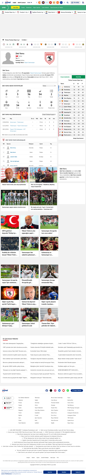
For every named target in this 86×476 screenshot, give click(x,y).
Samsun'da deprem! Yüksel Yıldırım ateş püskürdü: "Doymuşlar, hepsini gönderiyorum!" (29, 303)
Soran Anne (70, 402)
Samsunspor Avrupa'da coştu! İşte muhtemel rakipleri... (9, 281)
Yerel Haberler (22, 423)
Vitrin (36, 405)
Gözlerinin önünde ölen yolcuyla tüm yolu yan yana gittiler (42, 370)
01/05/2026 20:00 (22, 47)
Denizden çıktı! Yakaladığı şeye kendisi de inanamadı (70, 347)
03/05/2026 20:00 (78, 47)
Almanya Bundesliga (64, 12)
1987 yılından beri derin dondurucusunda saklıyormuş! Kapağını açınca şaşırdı (15, 347)
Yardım (33, 457)
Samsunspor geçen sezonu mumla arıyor (14, 207)
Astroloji (37, 402)
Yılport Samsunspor (29, 62)
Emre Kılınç (13, 148)
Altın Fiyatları (54, 410)
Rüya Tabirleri (54, 418)
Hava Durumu (54, 420)
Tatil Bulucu (71, 405)
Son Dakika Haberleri (23, 397)
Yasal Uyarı (52, 457)
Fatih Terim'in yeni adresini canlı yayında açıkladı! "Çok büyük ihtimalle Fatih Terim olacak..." (42, 452)
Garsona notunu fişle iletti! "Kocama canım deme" (15, 351)
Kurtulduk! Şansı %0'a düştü (38, 351)
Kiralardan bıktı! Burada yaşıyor (67, 362)
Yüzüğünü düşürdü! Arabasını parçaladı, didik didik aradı (41, 359)
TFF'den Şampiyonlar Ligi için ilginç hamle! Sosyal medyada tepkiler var (42, 438)
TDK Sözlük (70, 418)
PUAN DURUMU (65, 77)
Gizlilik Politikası (45, 457)
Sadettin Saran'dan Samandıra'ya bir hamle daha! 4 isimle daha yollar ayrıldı (42, 440)
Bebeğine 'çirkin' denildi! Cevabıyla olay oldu (41, 366)
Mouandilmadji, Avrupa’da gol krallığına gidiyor (27, 281)
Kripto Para (54, 407)
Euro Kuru (53, 415)
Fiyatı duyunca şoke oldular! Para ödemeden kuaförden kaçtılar (39, 355)
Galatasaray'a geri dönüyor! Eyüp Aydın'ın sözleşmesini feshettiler (9, 324)
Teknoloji (37, 397)
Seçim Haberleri (39, 407)
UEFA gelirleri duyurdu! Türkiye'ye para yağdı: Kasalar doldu (8, 232)
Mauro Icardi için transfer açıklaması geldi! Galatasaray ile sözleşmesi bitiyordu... (42, 436)
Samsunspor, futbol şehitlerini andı (28, 324)
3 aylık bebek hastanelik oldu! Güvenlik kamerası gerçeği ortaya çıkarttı (69, 355)
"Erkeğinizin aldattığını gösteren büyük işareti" (41, 343)
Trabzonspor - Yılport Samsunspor (18, 125)
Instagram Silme (72, 415)
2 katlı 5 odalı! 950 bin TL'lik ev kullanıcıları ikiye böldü (67, 343)
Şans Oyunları (38, 418)
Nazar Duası (71, 423)
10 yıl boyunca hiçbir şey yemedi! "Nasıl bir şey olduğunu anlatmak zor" (42, 374)
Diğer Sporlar (36, 7)
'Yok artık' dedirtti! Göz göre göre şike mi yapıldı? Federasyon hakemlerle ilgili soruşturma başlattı (42, 450)
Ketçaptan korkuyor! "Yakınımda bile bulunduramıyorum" (40, 378)
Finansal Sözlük (55, 402)
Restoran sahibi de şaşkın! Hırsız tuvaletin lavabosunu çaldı (70, 374)
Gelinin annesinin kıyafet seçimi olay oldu (15, 355)
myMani (37, 423)
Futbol (23, 7)
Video (19, 420)
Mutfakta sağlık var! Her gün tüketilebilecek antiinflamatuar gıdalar (69, 366)
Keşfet (52, 423)
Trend (19, 413)
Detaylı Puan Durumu (78, 138)
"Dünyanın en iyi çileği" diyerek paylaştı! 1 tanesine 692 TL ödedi (15, 370)
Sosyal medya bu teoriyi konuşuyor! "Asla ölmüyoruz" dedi (42, 362)
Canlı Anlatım (45, 7)
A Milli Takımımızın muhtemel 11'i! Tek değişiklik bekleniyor (60, 432)
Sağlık (36, 400)
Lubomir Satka (13, 156)
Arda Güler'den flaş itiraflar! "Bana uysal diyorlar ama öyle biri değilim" (42, 448)
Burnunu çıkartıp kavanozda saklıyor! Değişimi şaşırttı (13, 362)
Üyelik (38, 457)
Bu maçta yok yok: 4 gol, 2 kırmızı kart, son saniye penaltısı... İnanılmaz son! (42, 208)
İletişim (28, 457)
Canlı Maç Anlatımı (39, 410)
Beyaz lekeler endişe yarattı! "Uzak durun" (70, 358)
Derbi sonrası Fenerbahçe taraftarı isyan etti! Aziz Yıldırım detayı (57, 430)
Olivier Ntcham (13, 165)
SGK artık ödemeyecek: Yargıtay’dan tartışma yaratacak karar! (13, 343)
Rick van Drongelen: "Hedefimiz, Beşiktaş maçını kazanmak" (43, 185)
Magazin (20, 410)
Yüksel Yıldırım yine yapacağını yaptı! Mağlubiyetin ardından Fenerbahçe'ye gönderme (29, 232)
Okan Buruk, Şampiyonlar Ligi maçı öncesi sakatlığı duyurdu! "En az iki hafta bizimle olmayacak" (42, 434)
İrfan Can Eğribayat (14, 161)
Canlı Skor (15, 7)
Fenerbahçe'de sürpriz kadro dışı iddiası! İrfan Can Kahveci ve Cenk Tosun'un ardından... (58, 446)
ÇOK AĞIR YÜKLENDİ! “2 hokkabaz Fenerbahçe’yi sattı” (24, 430)
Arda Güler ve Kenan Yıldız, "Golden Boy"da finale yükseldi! (18, 446)
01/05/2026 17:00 (8, 47)
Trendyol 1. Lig (22, 12)
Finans (20, 402)
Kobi (36, 420)
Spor (19, 418)
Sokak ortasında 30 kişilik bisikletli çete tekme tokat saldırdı (41, 347)
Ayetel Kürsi (71, 420)
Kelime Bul (70, 400)
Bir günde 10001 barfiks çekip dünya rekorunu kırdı (13, 366)
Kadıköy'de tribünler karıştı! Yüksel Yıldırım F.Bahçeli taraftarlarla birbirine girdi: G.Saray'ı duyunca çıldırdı (9, 253)
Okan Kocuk (13, 152)
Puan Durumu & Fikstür (57, 7)
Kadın (20, 407)
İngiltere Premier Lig (36, 12)
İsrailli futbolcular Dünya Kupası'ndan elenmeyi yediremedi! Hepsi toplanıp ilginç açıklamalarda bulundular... (42, 442)
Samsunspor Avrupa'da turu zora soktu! (49, 232)
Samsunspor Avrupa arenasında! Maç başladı (48, 281)
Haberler (20, 400)
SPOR (4, 8)
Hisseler (53, 405)
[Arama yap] (67, 2)
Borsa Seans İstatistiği (56, 397)
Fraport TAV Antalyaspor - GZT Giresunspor (17, 130)
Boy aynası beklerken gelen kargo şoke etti (70, 377)
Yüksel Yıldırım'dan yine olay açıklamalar (14, 184)
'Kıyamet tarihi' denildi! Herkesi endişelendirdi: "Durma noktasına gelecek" (15, 374)
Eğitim (20, 415)
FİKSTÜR (78, 77)
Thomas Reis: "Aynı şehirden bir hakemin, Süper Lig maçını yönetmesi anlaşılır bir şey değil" (49, 324)
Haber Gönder (76, 390)
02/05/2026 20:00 (36, 47)
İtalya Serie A (50, 12)
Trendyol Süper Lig (8, 12)
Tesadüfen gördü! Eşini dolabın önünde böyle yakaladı (69, 351)
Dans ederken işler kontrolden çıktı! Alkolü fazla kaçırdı (15, 359)
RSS (58, 457)
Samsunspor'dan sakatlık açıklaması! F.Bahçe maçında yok (29, 253)
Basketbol (29, 7)
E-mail (36, 415)
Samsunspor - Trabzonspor (17, 122)
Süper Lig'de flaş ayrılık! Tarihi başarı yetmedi (8, 303)
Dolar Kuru (54, 413)
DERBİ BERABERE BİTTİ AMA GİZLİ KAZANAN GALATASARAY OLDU (68, 370)
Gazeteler (37, 413)
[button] (2, 2)
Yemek (20, 405)
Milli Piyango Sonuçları (73, 407)
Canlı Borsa (54, 400)
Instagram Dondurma (73, 413)
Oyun (69, 397)
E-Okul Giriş (71, 410)
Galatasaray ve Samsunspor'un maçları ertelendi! (47, 253)
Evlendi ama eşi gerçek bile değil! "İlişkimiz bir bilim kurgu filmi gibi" (15, 378)
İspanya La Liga (80, 12)
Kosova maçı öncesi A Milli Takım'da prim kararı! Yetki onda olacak (25, 432)
